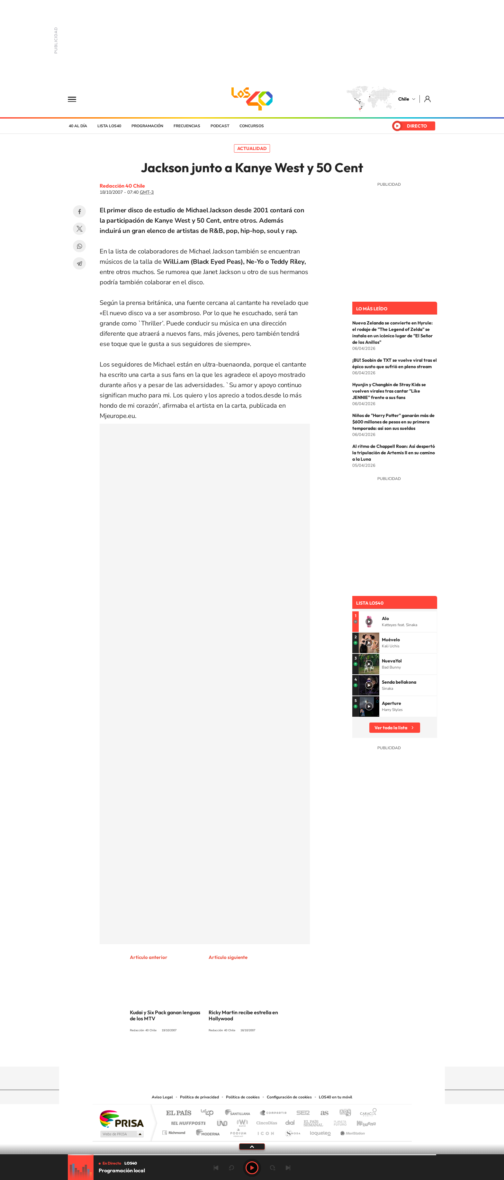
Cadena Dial (290, 1121)
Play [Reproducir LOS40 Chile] (252, 1168)
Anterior (216, 1168)
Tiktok (213, 1054)
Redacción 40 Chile (122, 185)
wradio (241, 1121)
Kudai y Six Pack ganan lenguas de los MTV (165, 1015)
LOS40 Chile (252, 99)
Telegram (79, 263)
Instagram (226, 1054)
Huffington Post (187, 1121)
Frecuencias (187, 126)
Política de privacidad (199, 1097)
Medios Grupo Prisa (121, 1134)
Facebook (79, 211)
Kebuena (360, 1121)
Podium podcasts (238, 1131)
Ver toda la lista (390, 728)
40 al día (78, 126)
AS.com (321, 1113)
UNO (222, 1121)
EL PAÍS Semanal (314, 1121)
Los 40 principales (209, 1113)
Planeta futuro (337, 1121)
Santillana (239, 1113)
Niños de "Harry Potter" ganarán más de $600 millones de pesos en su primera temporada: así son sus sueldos (393, 422)
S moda (292, 1131)
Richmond (174, 1131)
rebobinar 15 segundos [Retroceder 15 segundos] (231, 1168)
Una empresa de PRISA (121, 1118)
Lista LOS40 (109, 126)
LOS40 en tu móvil (335, 1097)
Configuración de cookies (289, 1097)
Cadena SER (301, 1113)
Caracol (366, 1113)
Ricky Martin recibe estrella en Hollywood (243, 1015)
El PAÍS (178, 1113)
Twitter (79, 229)
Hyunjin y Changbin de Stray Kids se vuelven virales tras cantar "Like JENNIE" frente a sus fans (389, 391)
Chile (403, 99)
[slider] (252, 1154)
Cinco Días (265, 1121)
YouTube (239, 1054)
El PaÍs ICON (265, 1131)
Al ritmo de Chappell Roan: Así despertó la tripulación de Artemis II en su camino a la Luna (393, 452)
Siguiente (288, 1168)
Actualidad (252, 148)
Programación (147, 126)
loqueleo (320, 1131)
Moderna (206, 1131)
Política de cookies (243, 1097)
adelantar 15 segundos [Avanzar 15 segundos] (272, 1168)
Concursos (251, 126)
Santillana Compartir (273, 1113)
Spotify (278, 1054)
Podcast (220, 126)
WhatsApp (79, 246)
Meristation (351, 1131)
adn (342, 1113)
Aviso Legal (162, 1097)
